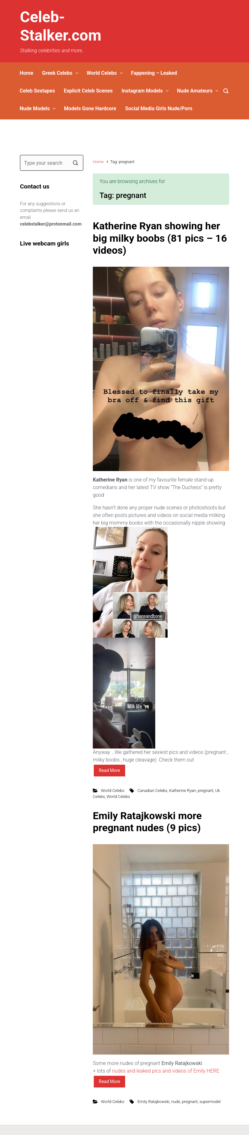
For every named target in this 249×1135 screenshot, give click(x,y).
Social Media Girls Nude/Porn (158, 108)
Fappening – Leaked (154, 73)
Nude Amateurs (195, 91)
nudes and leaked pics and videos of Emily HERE (165, 1071)
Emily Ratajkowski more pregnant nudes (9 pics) (147, 822)
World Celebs (101, 73)
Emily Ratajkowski (153, 1101)
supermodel (210, 1101)
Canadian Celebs (152, 790)
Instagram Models (142, 91)
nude (175, 1101)
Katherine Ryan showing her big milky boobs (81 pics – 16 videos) (160, 238)
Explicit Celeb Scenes (88, 91)
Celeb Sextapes (37, 91)
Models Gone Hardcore (90, 108)
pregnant (206, 790)
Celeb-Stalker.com (60, 26)
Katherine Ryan (182, 790)
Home (26, 73)
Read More (109, 770)
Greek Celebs (57, 73)
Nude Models (35, 108)
